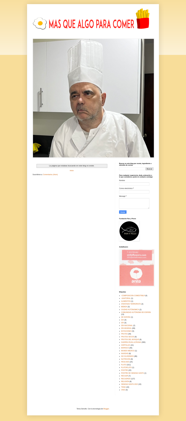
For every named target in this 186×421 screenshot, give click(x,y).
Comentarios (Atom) (50, 175)
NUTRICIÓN (125, 359)
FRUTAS (124, 334)
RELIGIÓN (125, 381)
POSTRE (124, 370)
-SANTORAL (126, 298)
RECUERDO (126, 379)
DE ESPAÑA (126, 317)
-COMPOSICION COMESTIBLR (133, 296)
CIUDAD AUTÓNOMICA (130, 310)
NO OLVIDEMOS (127, 356)
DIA (122, 320)
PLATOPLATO (126, 367)
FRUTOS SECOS (127, 337)
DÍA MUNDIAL (126, 328)
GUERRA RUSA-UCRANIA (131, 342)
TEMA (123, 387)
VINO (123, 390)
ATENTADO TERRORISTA (131, 304)
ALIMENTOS (126, 301)
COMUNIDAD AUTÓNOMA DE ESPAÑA (136, 312)
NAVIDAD (124, 353)
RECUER (124, 376)
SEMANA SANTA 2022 (129, 384)
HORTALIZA (125, 345)
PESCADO (125, 362)
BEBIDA (124, 307)
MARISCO (125, 348)
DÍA (122, 323)
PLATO (123, 365)
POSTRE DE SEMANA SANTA (132, 373)
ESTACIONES (126, 331)
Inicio (72, 171)
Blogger (106, 409)
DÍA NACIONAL (127, 325)
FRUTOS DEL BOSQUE (130, 339)
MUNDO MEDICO (127, 351)
